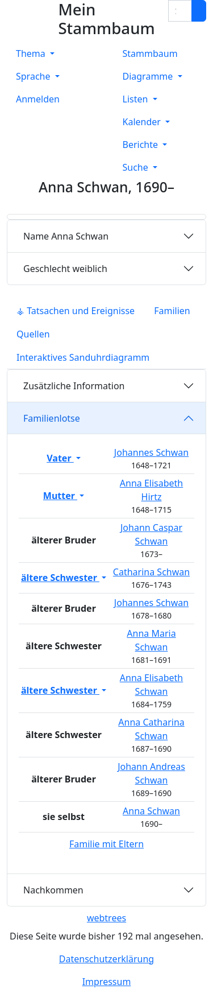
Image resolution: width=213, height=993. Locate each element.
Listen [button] (137, 99)
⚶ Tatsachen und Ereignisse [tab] (75, 310)
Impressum (106, 981)
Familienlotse (51, 418)
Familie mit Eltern (106, 844)
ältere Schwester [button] (60, 577)
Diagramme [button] (149, 76)
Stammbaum (150, 53)
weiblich (65, 268)
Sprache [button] (34, 76)
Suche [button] (137, 167)
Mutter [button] (60, 495)
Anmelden (38, 99)
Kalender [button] (143, 122)
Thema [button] (32, 53)
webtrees (106, 918)
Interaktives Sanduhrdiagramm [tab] (82, 357)
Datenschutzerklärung (106, 959)
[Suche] (198, 11)
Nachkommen (53, 890)
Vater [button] (60, 458)
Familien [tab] (172, 310)
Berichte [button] (142, 144)
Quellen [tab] (33, 334)
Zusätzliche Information (74, 386)
